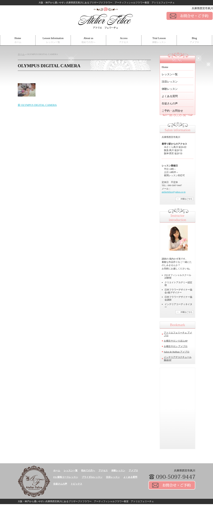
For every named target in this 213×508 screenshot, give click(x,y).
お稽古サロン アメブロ (175, 346)
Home (17, 40)
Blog (194, 40)
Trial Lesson (159, 40)
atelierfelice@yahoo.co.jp (173, 192)
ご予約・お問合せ (172, 110)
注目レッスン (170, 81)
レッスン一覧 (170, 74)
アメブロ (133, 470)
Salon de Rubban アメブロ (176, 351)
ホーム (56, 470)
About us (88, 40)
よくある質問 (170, 96)
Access (123, 40)
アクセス (103, 470)
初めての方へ (88, 470)
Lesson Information (53, 40)
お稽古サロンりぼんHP (176, 340)
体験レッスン (170, 88)
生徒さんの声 (170, 103)
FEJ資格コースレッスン (65, 477)
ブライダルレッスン (92, 477)
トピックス (76, 483)
